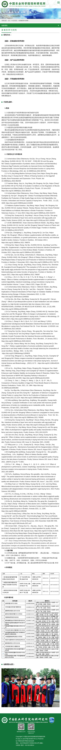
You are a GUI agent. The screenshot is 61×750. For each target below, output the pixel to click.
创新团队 (15, 20)
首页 (9, 20)
